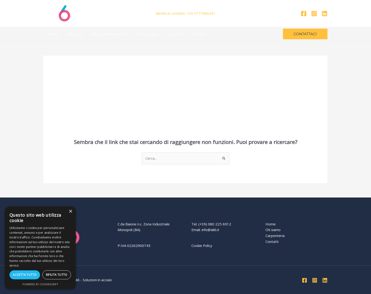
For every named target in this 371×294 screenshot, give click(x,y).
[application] (121, 34)
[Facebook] (304, 14)
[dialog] (40, 247)
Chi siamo (72, 34)
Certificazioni (141, 34)
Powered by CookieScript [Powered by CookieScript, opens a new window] (40, 284)
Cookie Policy (202, 245)
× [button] (70, 211)
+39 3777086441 (201, 13)
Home (52, 34)
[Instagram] (314, 14)
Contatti (188, 34)
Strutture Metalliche (105, 34)
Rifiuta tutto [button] (56, 275)
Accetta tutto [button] (24, 275)
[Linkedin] (324, 14)
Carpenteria (275, 235)
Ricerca (167, 34)
